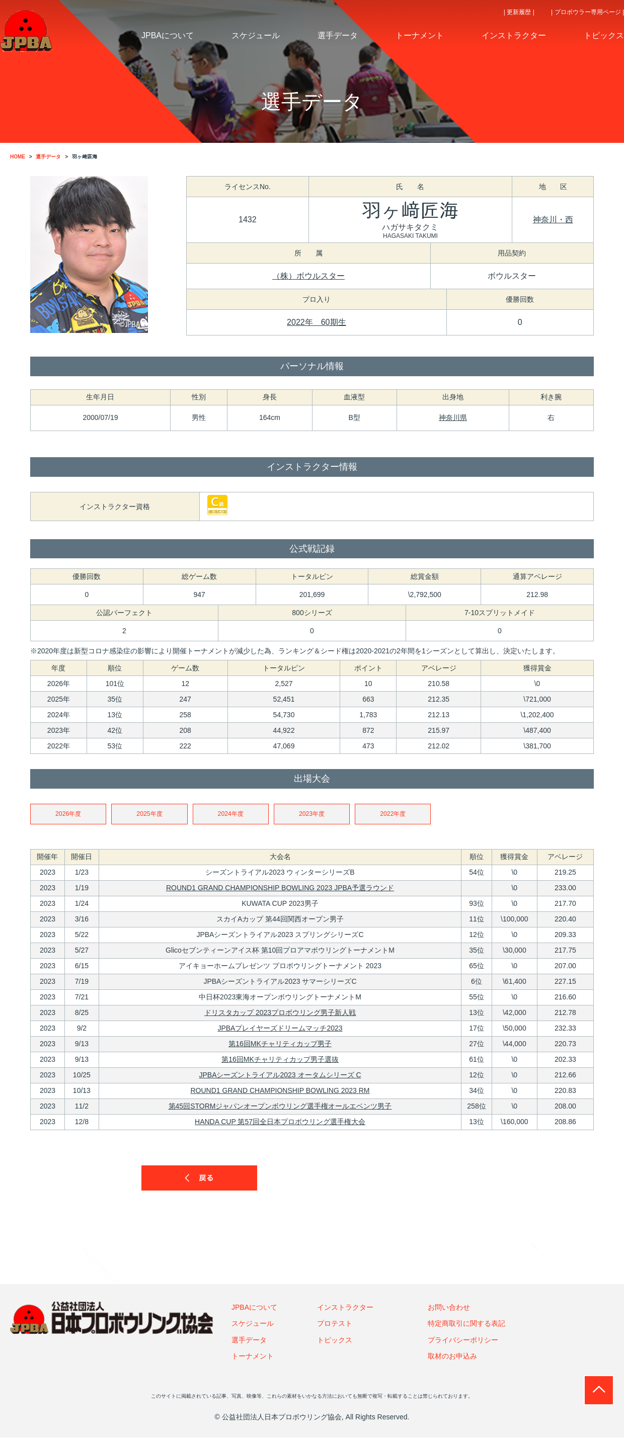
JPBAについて (254, 1309)
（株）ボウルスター (308, 276)
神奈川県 (453, 417)
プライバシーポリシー (463, 1341)
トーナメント (252, 1357)
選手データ (249, 1341)
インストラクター (345, 1309)
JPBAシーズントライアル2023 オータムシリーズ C (280, 1076)
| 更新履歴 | (519, 12)
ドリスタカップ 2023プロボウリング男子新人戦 (280, 1014)
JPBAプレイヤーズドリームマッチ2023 (279, 1030)
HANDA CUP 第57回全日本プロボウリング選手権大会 (280, 1123)
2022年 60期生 (316, 322)
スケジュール (252, 1325)
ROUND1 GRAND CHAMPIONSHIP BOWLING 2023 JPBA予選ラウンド (280, 889)
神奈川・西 (553, 219)
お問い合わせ (449, 1309)
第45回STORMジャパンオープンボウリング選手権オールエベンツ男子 (280, 1108)
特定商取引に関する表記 (466, 1325)
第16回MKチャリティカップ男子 (280, 1045)
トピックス (334, 1341)
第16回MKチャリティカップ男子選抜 (280, 1061)
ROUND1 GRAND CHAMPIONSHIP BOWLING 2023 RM (280, 1092)
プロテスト (334, 1325)
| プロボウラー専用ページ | (587, 12)
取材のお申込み (452, 1357)
